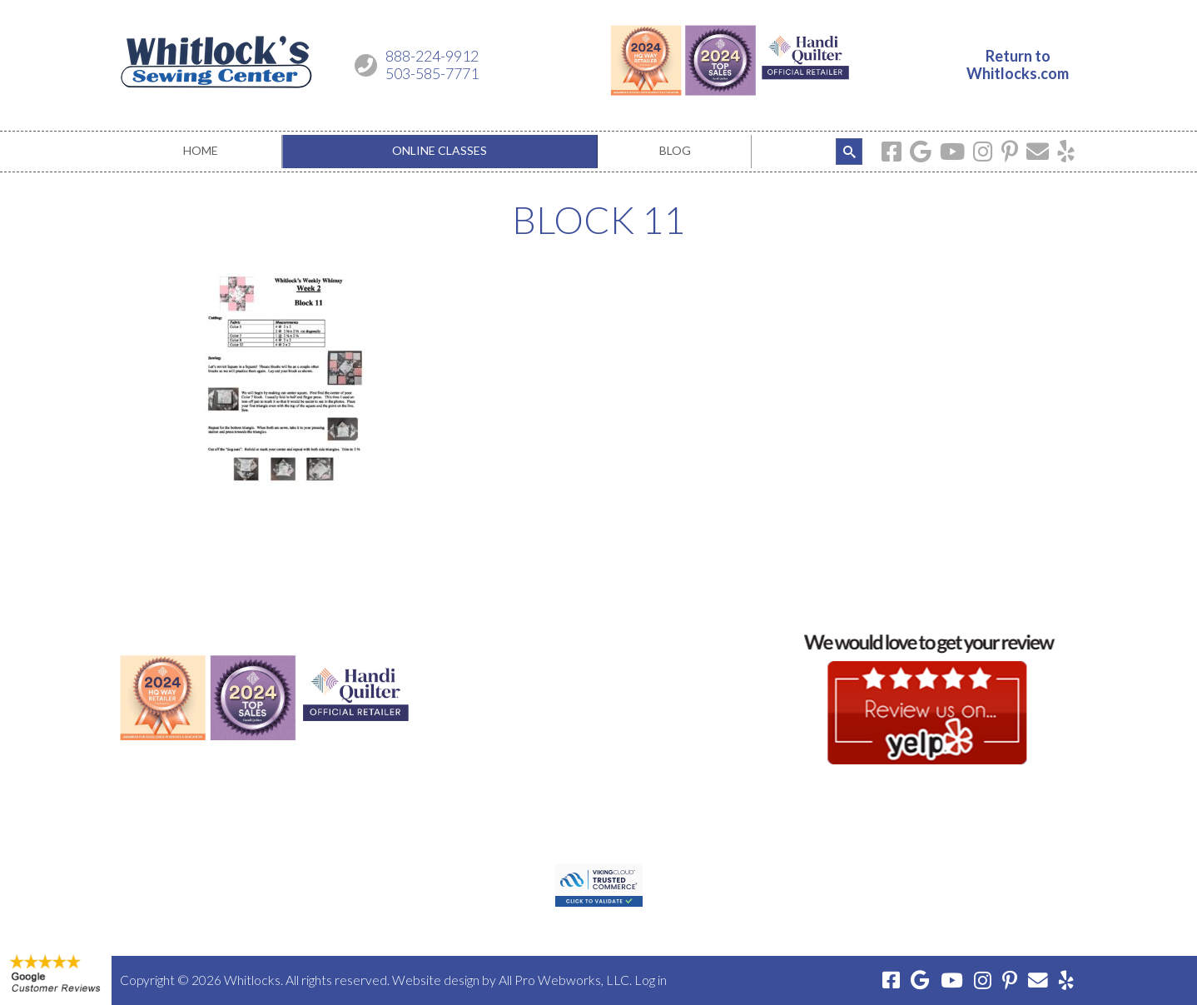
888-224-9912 (432, 56)
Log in (650, 980)
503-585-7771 (432, 73)
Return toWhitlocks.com (1017, 65)
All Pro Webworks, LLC (564, 980)
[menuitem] (201, 151)
